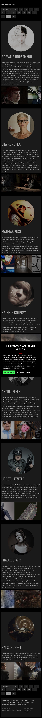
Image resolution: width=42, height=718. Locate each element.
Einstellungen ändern (23, 372)
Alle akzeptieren (9, 372)
